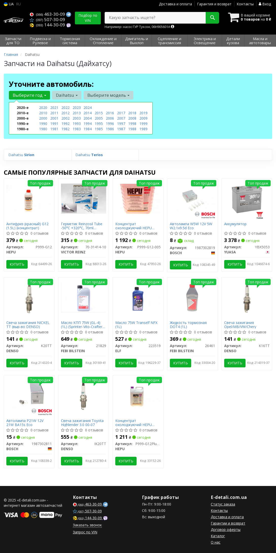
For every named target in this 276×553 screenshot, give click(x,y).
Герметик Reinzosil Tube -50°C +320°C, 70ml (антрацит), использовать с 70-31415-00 (83, 226)
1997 (121, 123)
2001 (54, 118)
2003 (77, 118)
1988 (132, 128)
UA (9, 4)
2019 (143, 112)
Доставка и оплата (175, 4)
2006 (110, 118)
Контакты (245, 4)
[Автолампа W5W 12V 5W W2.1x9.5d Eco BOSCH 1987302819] (192, 198)
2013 (77, 112)
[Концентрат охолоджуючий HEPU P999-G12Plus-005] (137, 395)
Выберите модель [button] (108, 95)
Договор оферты (225, 529)
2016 (110, 112)
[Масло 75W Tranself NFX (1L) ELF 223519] (137, 297)
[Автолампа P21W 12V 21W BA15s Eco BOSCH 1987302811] (29, 395)
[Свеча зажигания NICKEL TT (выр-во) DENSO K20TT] (29, 297)
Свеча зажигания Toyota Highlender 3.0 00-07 (82, 423)
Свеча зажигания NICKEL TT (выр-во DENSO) (28, 325)
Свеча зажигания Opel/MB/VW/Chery (240, 325)
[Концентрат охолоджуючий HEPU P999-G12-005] (137, 198)
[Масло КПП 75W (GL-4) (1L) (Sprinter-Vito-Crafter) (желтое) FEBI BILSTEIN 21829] (83, 297)
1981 (54, 128)
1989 (143, 128)
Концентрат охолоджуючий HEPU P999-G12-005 (133, 226)
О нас (215, 542)
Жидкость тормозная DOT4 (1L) (188, 325)
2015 (99, 112)
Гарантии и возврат (228, 523)
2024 (88, 107)
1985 (99, 128)
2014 (88, 112)
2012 (65, 112)
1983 (77, 128)
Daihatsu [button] (67, 95)
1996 (110, 123)
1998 (132, 123)
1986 (110, 128)
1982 (65, 128)
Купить (17, 264)
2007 (121, 118)
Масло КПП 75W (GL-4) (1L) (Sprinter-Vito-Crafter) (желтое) (82, 325)
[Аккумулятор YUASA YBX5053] (246, 198)
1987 (121, 128)
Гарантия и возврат (214, 4)
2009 (143, 118)
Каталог (218, 535)
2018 (132, 112)
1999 (143, 123)
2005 (99, 118)
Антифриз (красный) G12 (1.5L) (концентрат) (28, 226)
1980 (43, 128)
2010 (43, 112)
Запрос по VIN (85, 532)
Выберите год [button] (29, 95)
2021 (54, 107)
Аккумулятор (235, 224)
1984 (88, 128)
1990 (43, 123)
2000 (43, 118)
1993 (77, 123)
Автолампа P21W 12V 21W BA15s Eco (25, 423)
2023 (77, 107)
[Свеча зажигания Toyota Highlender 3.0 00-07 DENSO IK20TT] (83, 395)
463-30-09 (48, 14)
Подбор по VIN (87, 18)
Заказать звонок (87, 525)
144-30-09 (48, 25)
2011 (54, 112)
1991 (54, 123)
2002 (65, 118)
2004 (88, 118)
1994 (88, 123)
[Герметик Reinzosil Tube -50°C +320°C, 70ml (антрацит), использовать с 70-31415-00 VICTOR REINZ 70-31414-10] (83, 198)
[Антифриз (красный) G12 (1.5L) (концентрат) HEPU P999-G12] (29, 198)
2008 (132, 118)
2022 (65, 107)
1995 (99, 123)
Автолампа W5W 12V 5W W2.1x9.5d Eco (191, 226)
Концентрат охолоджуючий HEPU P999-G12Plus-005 (133, 423)
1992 (65, 123)
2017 (121, 112)
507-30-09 (47, 19)
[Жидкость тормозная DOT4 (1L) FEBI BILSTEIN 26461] (192, 297)
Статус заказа (223, 504)
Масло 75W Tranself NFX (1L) (136, 325)
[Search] (212, 18)
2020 (43, 107)
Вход (265, 4)
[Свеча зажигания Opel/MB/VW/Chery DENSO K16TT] (246, 297)
